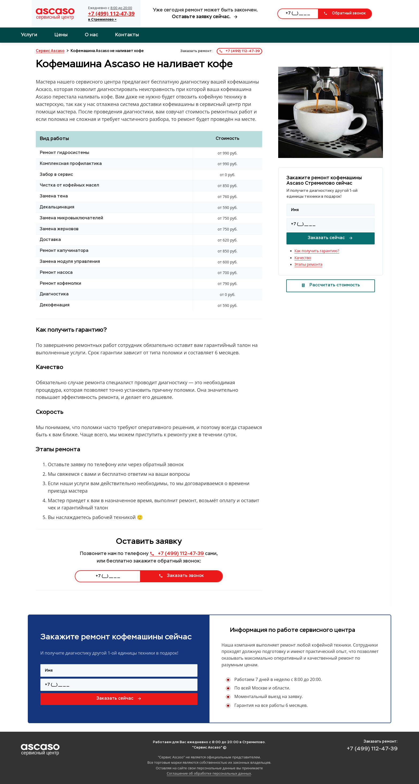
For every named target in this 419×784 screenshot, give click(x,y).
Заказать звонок (181, 576)
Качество (302, 257)
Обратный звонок (345, 13)
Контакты (127, 35)
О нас (91, 35)
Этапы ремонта (308, 264)
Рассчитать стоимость (330, 285)
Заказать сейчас (330, 238)
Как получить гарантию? (316, 250)
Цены (61, 35)
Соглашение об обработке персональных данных (209, 773)
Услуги (29, 35)
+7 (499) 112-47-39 (111, 13)
